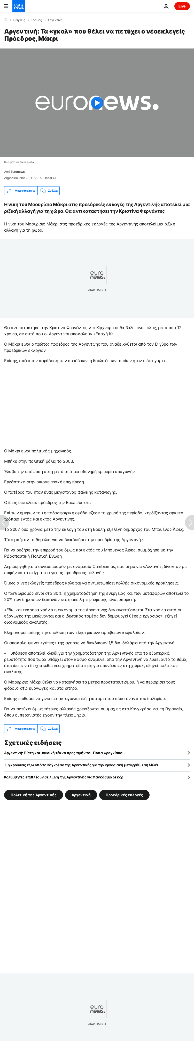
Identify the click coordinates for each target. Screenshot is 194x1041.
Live (182, 6)
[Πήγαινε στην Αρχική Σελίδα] (18, 6)
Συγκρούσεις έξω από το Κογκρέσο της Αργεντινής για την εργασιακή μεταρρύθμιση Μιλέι (81, 765)
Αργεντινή (55, 20)
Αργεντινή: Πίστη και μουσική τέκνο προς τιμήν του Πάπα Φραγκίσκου (64, 753)
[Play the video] (97, 102)
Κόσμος (36, 20)
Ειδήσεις (19, 20)
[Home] (5, 20)
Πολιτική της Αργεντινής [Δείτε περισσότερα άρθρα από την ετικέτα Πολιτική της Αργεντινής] (34, 795)
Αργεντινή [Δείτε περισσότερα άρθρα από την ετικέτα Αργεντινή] (81, 795)
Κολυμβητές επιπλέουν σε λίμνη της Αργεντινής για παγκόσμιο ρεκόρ (63, 777)
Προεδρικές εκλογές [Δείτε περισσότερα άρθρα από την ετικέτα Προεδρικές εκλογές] (124, 795)
